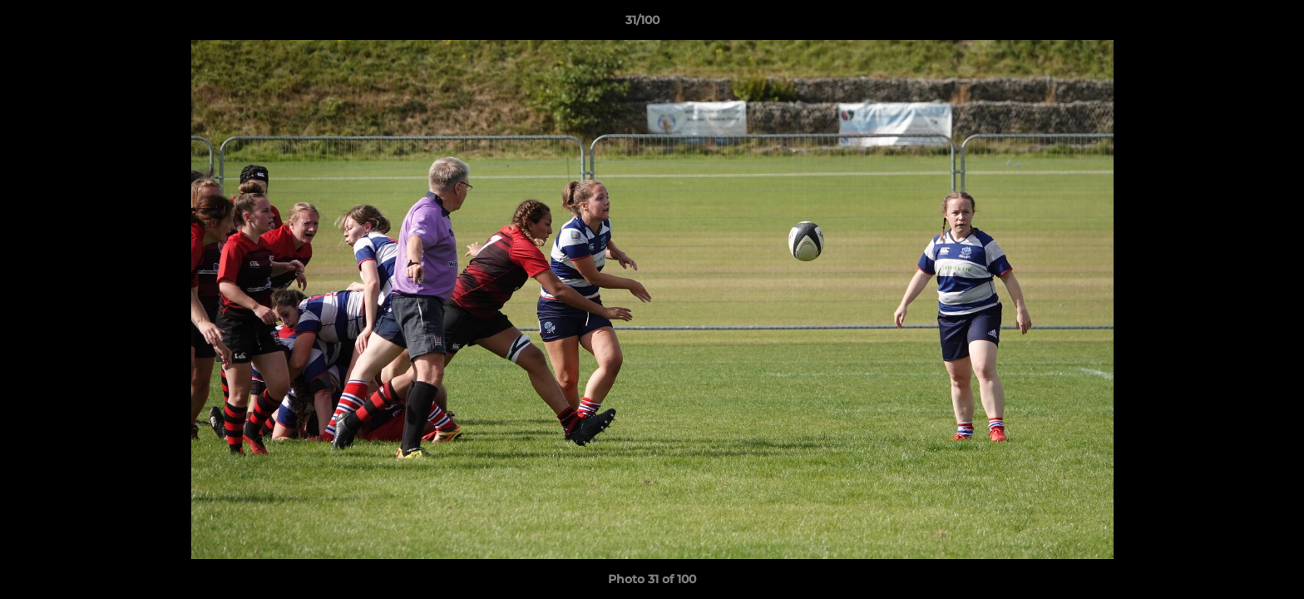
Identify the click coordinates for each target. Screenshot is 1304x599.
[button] (1234, 24)
